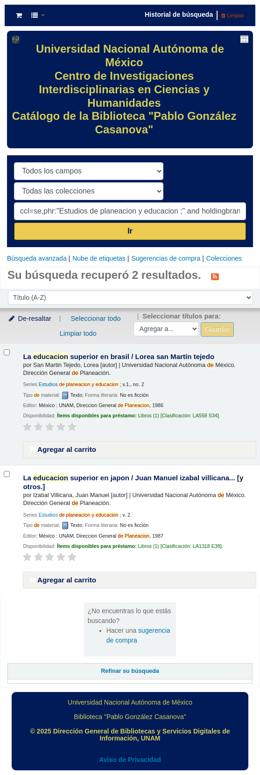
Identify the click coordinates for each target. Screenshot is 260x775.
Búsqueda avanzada (37, 258)
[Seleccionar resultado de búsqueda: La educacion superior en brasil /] (7, 352)
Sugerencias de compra (165, 258)
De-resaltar (29, 318)
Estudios (79, 384)
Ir (130, 231)
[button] (19, 15)
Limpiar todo (78, 333)
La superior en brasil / (118, 356)
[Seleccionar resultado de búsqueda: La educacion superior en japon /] (7, 474)
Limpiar (232, 15)
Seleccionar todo (95, 318)
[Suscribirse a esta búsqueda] (215, 276)
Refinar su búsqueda (130, 671)
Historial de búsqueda (179, 14)
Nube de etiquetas (99, 258)
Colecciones (224, 258)
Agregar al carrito (62, 449)
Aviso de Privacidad (130, 759)
